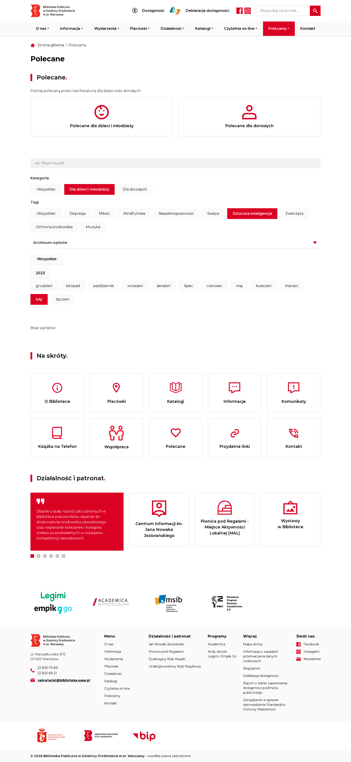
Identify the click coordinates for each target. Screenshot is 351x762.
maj (239, 286)
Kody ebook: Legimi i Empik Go (222, 654)
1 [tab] (32, 556)
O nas (41, 28)
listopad (73, 286)
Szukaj (315, 11)
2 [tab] (38, 556)
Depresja (78, 213)
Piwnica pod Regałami (166, 652)
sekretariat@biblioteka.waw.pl (64, 680)
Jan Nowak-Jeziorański (166, 644)
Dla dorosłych (135, 189)
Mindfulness (134, 213)
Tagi (34, 202)
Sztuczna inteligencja (252, 213)
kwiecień (264, 286)
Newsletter (312, 659)
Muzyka (93, 227)
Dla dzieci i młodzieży (89, 189)
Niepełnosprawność (176, 213)
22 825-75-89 (48, 668)
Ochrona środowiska (54, 227)
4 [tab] (51, 556)
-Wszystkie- (46, 189)
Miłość (104, 213)
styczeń (62, 299)
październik (103, 286)
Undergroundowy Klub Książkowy (175, 666)
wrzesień (135, 286)
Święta (213, 213)
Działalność (171, 28)
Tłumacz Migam (175, 10)
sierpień (164, 286)
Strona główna (51, 45)
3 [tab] (45, 556)
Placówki (138, 28)
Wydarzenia (105, 28)
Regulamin (251, 668)
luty (39, 299)
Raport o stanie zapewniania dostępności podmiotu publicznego (265, 688)
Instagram (247, 10)
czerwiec (215, 286)
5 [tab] (57, 556)
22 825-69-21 (47, 673)
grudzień (44, 286)
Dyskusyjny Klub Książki (167, 659)
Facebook (239, 10)
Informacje (70, 28)
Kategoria (39, 178)
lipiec (188, 286)
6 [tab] (63, 556)
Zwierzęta (294, 213)
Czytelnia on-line (239, 28)
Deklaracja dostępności (207, 11)
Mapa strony (253, 644)
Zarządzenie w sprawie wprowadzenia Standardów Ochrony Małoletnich (264, 704)
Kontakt (307, 28)
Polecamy (277, 28)
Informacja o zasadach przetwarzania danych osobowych (260, 656)
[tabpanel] (77, 522)
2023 (40, 273)
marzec (291, 286)
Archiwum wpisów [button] (50, 242)
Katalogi (202, 28)
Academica (216, 644)
